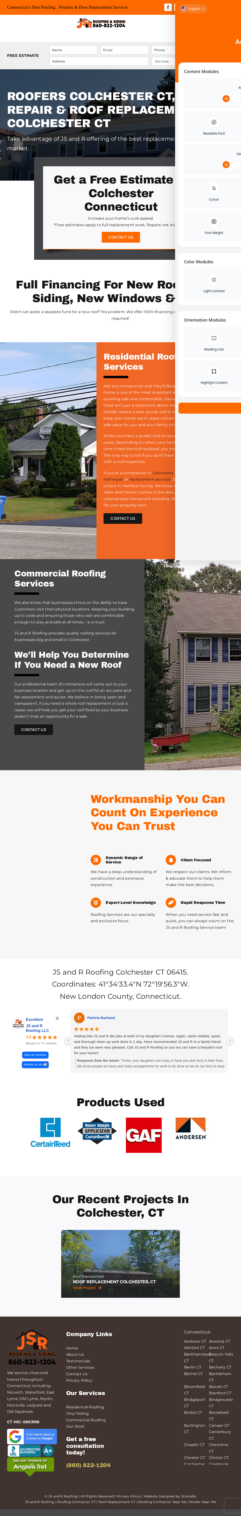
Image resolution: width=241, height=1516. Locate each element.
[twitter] (178, 7)
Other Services (80, 1374)
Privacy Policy (79, 1387)
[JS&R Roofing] (101, 19)
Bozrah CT (218, 1393)
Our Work (75, 1432)
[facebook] (168, 7)
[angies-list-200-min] (30, 1465)
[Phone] (176, 50)
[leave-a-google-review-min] (32, 1437)
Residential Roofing (85, 1413)
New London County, (97, 1002)
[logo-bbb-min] (30, 1452)
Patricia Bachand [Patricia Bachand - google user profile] (101, 1024)
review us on (33, 1071)
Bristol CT (193, 1419)
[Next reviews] (230, 1047)
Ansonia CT (219, 1347)
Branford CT (220, 1399)
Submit (218, 55)
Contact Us (77, 1380)
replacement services (150, 479)
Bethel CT (193, 1380)
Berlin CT (192, 1373)
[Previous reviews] (68, 1047)
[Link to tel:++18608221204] (150, 23)
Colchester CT (140, 978)
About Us (75, 1361)
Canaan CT (219, 1432)
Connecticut (158, 1002)
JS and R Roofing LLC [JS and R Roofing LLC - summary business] (37, 1034)
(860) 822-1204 (88, 1472)
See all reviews (35, 1061)
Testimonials (78, 1367)
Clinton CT (219, 1464)
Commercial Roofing (86, 1426)
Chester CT (194, 1464)
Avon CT (217, 1354)
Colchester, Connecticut (176, 473)
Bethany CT (220, 1373)
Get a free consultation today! (85, 1452)
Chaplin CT (194, 1451)
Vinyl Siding (77, 1420)
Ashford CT (194, 1354)
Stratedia (188, 1502)
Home (72, 1354)
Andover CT (195, 1347)
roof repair (113, 479)
